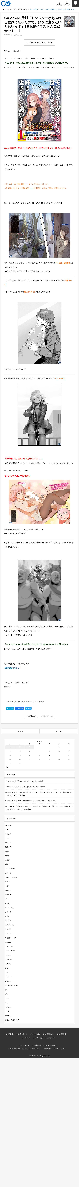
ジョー (7, 899)
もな (6, 1002)
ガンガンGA (51, 1038)
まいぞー (8, 998)
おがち (7, 855)
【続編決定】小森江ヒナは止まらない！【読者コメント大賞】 (25, 787)
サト (6, 972)
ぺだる (7, 881)
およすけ (8, 912)
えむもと (8, 955)
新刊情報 (11, 1034)
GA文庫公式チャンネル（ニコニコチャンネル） (25, 1048)
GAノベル (27, 1038)
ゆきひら (8, 864)
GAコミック (39, 1038)
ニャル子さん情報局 (11, 985)
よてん (7, 916)
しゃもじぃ (8, 933)
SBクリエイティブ (23, 1045)
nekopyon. (8, 942)
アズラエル (8, 946)
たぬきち (8, 981)
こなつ (7, 968)
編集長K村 (8, 1015)
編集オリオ (8, 847)
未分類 (7, 1011)
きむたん (8, 873)
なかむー (8, 894)
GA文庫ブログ (49, 1034)
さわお (7, 903)
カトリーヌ (8, 959)
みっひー (8, 920)
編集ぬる (8, 890)
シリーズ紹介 (35, 1034)
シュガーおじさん (11, 951)
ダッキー (8, 977)
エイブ (7, 829)
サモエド (8, 834)
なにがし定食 (9, 925)
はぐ (6, 990)
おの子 (7, 838)
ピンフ (7, 994)
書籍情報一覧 (22, 1034)
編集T (7, 851)
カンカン (8, 929)
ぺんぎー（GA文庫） (12, 877)
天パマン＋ (8, 842)
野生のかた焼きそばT (12, 1020)
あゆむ (7, 860)
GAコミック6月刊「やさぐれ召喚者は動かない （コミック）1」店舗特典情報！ (31, 801)
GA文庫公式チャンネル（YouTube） (45, 1045)
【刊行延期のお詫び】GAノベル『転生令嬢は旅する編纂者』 (25, 781)
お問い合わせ (60, 1048)
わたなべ (8, 825)
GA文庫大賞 (63, 1034)
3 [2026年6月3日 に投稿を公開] (29, 747)
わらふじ (8, 1007)
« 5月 (7, 767)
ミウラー (8, 886)
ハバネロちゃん (10, 868)
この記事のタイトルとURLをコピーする (39, 42)
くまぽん (8, 964)
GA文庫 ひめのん (17, 35)
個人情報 (48, 1048)
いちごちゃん (9, 907)
